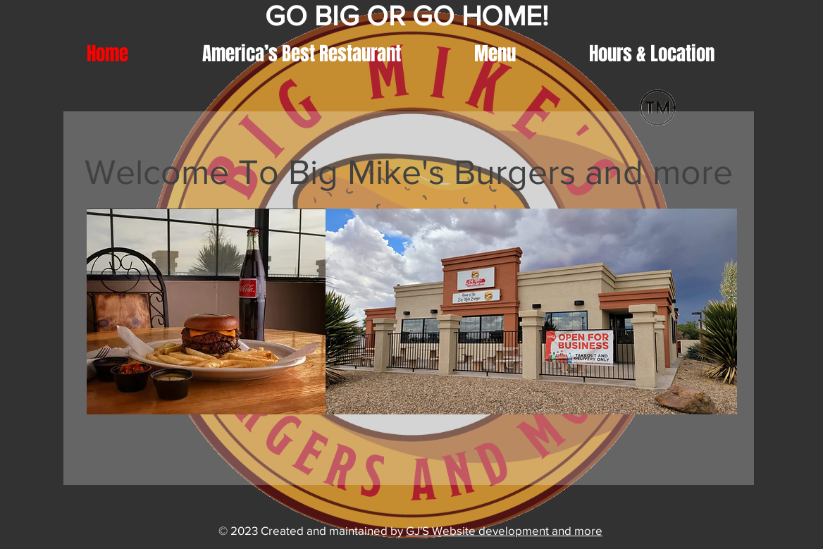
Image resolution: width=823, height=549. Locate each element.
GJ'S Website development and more (504, 530)
